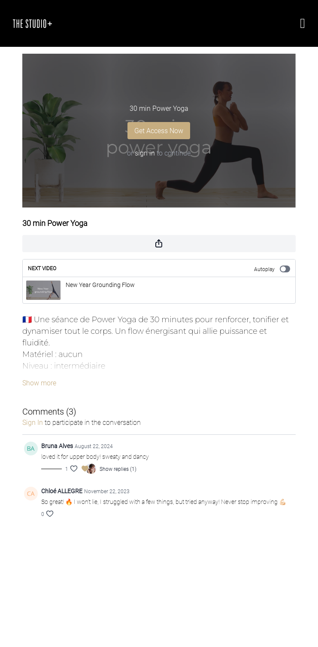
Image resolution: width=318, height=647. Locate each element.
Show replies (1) (118, 468)
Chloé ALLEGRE (61, 491)
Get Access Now (158, 130)
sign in (145, 152)
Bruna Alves (57, 446)
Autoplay (272, 269)
